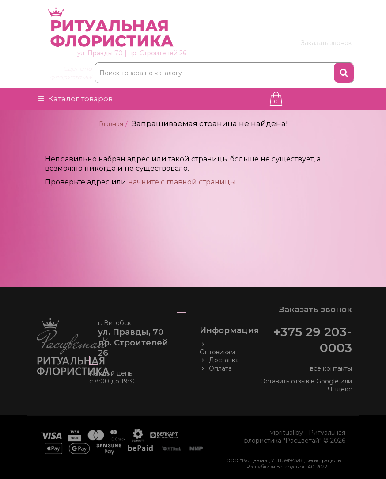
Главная (111, 124)
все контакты (331, 368)
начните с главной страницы (182, 182)
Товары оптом (325, 8)
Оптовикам (217, 348)
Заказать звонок (326, 43)
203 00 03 (298, 29)
